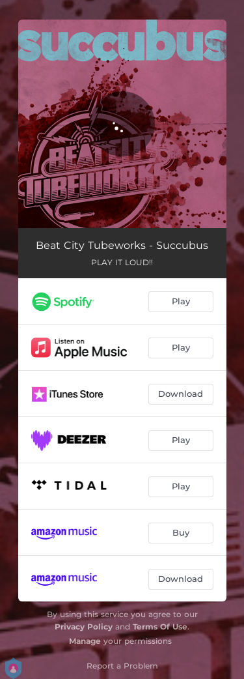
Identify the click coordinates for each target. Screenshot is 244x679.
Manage (85, 641)
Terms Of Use (160, 626)
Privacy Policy (84, 626)
